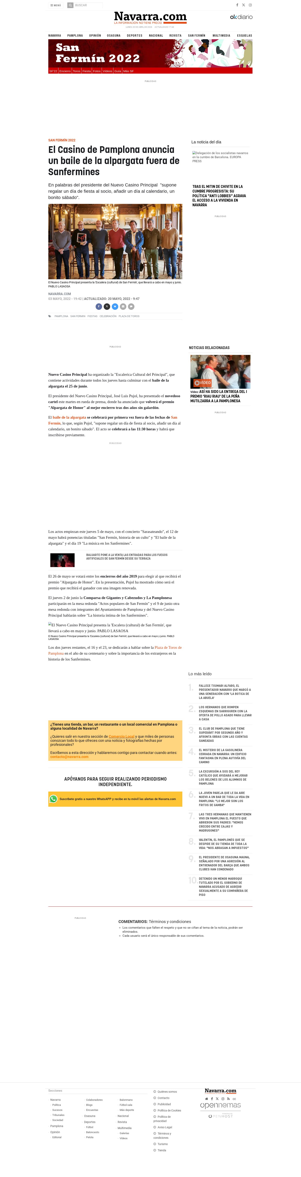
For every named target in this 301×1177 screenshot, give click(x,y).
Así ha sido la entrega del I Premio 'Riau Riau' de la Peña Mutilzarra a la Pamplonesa (218, 396)
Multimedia (221, 35)
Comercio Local (121, 737)
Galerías (124, 1133)
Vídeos (107, 71)
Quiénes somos (167, 1091)
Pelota (89, 1137)
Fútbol (89, 1127)
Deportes (134, 35)
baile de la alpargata (69, 417)
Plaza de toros (129, 316)
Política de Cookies (169, 1110)
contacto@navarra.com (69, 757)
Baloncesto (92, 1132)
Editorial (56, 1137)
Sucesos (57, 1109)
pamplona (61, 316)
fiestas (92, 316)
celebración (108, 316)
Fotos (97, 71)
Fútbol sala (126, 1104)
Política (56, 1104)
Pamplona (75, 35)
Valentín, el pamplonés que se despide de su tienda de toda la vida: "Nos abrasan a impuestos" (224, 844)
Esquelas (244, 35)
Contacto (163, 1098)
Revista (175, 35)
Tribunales (58, 1115)
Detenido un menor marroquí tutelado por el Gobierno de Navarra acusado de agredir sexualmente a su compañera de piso (223, 887)
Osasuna (113, 35)
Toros (76, 71)
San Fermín (196, 35)
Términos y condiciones (170, 921)
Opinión (95, 35)
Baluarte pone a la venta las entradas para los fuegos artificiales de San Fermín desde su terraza (127, 557)
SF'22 (53, 71)
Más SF (128, 71)
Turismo (163, 1144)
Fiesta (86, 71)
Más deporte (127, 1109)
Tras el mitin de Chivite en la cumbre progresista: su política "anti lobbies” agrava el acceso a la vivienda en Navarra (219, 196)
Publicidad (164, 1104)
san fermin (77, 316)
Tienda (162, 1150)
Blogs (89, 1104)
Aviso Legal (165, 1127)
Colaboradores (94, 1099)
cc (234, 1099)
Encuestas (92, 1109)
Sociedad (57, 1120)
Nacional (156, 35)
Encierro (65, 71)
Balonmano (126, 1099)
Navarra (54, 35)
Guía (117, 71)
